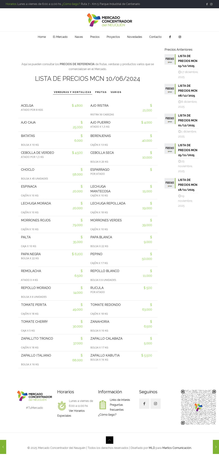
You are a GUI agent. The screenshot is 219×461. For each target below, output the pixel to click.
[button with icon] (144, 404)
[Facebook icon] (207, 4)
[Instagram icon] (211, 4)
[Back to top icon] (109, 440)
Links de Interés (120, 400)
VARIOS (116, 92)
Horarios (11, 4)
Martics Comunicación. (177, 448)
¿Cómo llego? (71, 4)
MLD (152, 448)
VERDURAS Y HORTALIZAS (72, 92)
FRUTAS (101, 92)
